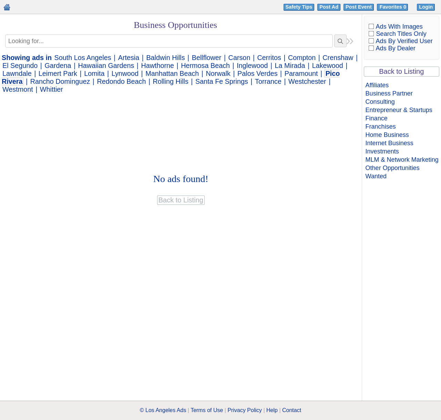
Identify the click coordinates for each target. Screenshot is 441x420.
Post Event (359, 7)
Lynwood (125, 73)
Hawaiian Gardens (106, 65)
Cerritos (269, 57)
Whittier (51, 89)
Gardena (57, 65)
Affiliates (377, 85)
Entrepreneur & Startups (399, 110)
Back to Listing (401, 71)
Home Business (387, 134)
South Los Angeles (82, 57)
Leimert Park (58, 73)
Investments (382, 151)
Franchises (381, 126)
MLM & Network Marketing (402, 159)
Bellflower (207, 57)
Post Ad (328, 7)
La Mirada (290, 65)
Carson (239, 57)
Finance (377, 118)
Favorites (394, 7)
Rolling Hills (170, 81)
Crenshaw (337, 57)
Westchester (307, 81)
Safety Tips (299, 7)
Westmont (17, 89)
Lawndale (17, 73)
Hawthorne (157, 65)
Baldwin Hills (165, 57)
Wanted (376, 176)
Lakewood (327, 65)
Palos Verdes (257, 73)
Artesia (129, 57)
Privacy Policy (244, 410)
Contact (291, 410)
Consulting (380, 101)
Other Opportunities (393, 167)
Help (272, 410)
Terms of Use (207, 410)
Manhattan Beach (172, 73)
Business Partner (389, 93)
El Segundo (20, 65)
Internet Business (389, 143)
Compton (302, 57)
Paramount (301, 73)
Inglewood (252, 65)
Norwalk (218, 73)
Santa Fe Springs (221, 81)
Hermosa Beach (205, 65)
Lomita (94, 73)
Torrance (268, 81)
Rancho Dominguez (60, 81)
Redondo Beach (121, 81)
